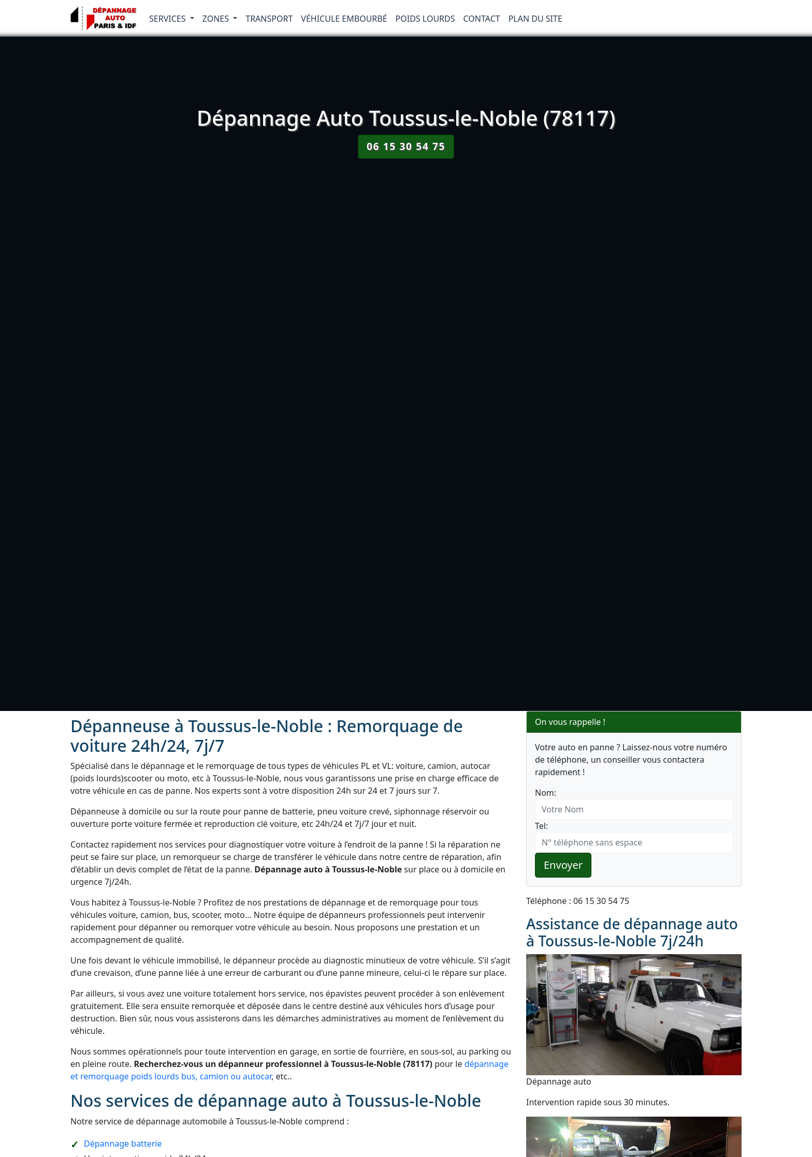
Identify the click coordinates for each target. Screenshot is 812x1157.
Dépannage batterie (123, 1143)
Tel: (541, 826)
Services (168, 18)
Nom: (545, 792)
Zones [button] (216, 18)
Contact (481, 18)
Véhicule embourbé (344, 18)
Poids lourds (425, 18)
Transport (269, 18)
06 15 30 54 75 (406, 146)
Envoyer (563, 865)
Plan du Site (535, 18)
